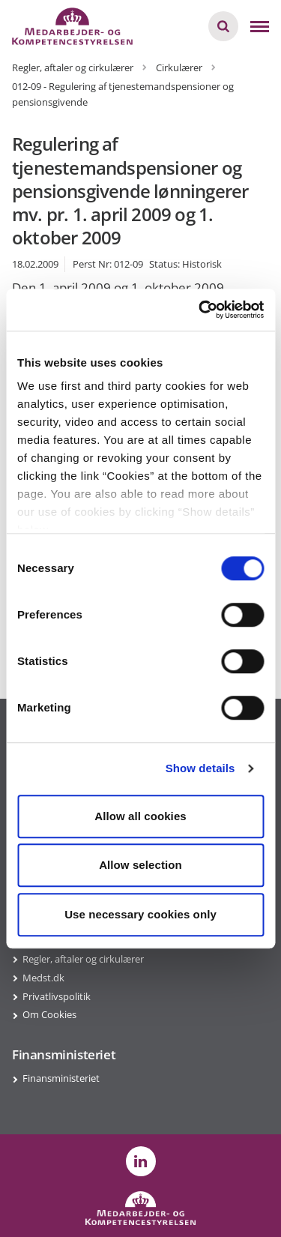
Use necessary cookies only (140, 914)
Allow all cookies (140, 816)
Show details (200, 768)
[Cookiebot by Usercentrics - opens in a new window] (200, 309)
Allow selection (140, 864)
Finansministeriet (61, 1078)
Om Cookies (49, 1014)
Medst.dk (43, 977)
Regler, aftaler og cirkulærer (83, 959)
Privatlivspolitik (56, 996)
